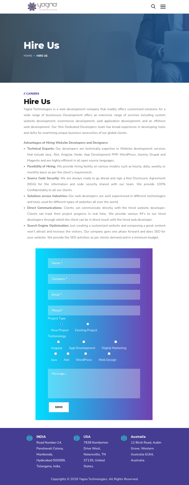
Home (28, 56)
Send (59, 407)
